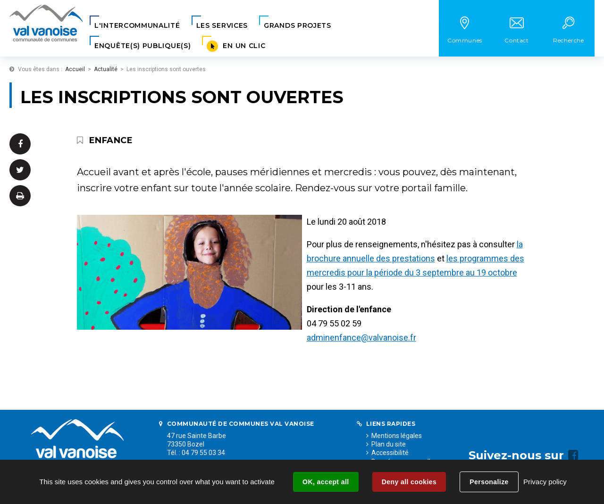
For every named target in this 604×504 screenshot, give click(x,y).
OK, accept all (325, 482)
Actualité (105, 69)
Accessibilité (390, 452)
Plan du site (388, 444)
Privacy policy (545, 482)
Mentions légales (396, 435)
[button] (137, 26)
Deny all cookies (409, 482)
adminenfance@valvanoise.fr (361, 337)
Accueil (75, 69)
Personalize (489, 482)
